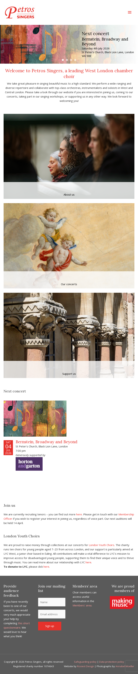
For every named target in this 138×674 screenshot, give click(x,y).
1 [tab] (63, 60)
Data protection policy (111, 661)
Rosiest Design (85, 666)
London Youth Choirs (101, 545)
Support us (69, 373)
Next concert (96, 34)
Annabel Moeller (125, 666)
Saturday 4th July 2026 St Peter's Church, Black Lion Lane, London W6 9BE (108, 52)
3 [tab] (71, 60)
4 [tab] (75, 60)
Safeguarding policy (85, 661)
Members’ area (82, 605)
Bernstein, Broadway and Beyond (105, 41)
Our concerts (69, 284)
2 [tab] (67, 60)
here (79, 514)
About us (69, 194)
